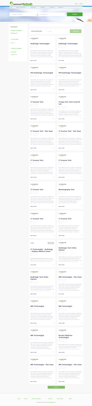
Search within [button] (15, 39)
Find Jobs (75, 14)
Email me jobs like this (36, 31)
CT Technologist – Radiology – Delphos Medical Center (41, 250)
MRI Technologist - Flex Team (70, 277)
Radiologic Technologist (40, 44)
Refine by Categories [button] (17, 48)
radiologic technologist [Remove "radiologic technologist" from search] (16, 30)
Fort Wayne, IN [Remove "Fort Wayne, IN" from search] (14, 33)
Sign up (81, 3)
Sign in (76, 3)
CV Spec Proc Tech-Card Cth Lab (69, 103)
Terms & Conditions (36, 398)
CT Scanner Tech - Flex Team (41, 131)
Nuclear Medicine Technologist (65, 336)
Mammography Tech (66, 190)
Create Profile (60, 398)
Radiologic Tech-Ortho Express (67, 249)
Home (19, 398)
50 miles (13, 42)
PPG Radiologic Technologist (41, 73)
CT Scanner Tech (36, 102)
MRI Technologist (37, 306)
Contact (25, 398)
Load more (56, 387)
